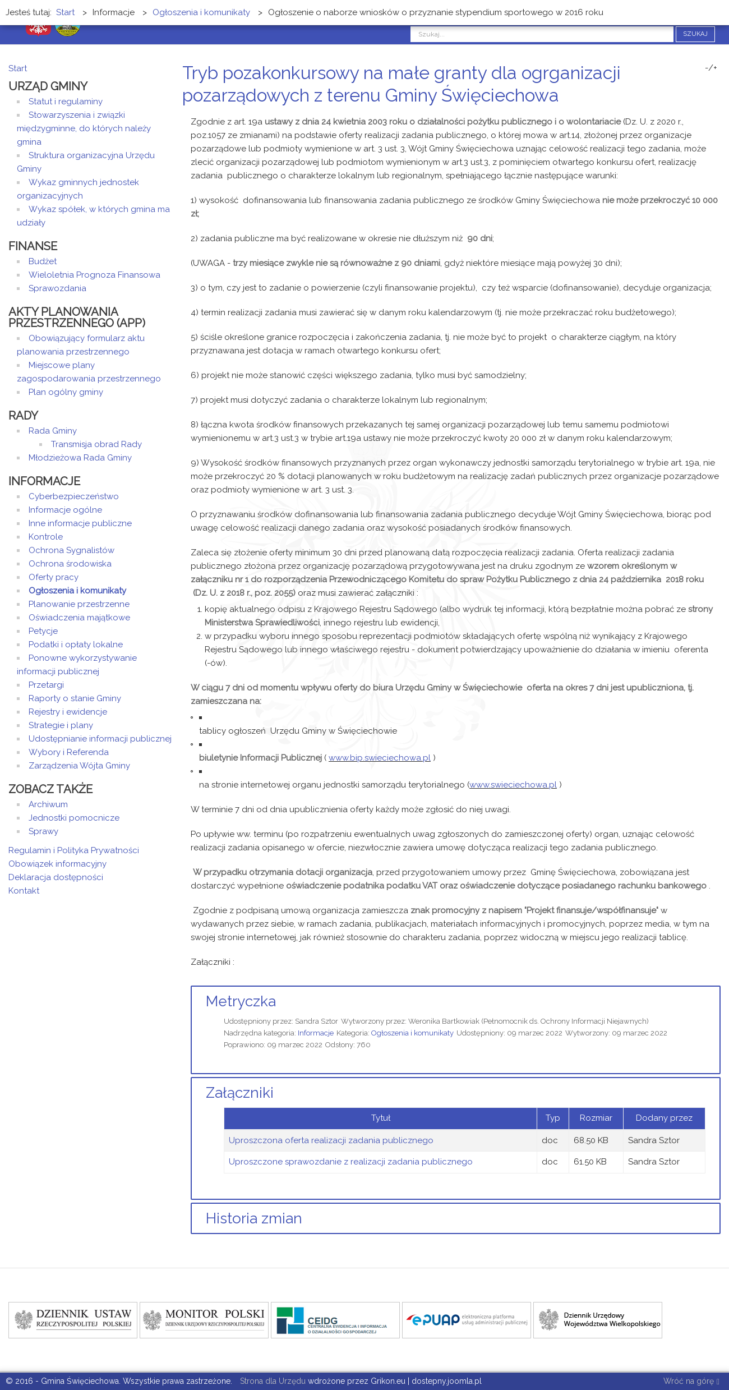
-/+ (711, 68)
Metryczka (241, 1001)
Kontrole (46, 537)
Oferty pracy (54, 577)
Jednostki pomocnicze (74, 818)
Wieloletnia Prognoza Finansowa (94, 275)
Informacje (316, 1033)
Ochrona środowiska (70, 564)
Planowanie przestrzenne (79, 604)
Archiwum (48, 804)
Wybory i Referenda (69, 752)
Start (17, 68)
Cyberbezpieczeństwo (74, 496)
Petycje (43, 631)
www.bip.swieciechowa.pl (380, 758)
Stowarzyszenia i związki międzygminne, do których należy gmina (84, 128)
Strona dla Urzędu (272, 1381)
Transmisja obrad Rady (96, 444)
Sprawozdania (57, 288)
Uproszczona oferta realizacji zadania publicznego (331, 1140)
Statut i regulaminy (66, 101)
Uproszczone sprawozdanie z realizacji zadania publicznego (351, 1162)
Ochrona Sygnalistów (71, 550)
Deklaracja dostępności (55, 877)
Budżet (43, 261)
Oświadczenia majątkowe (79, 618)
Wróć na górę (691, 1382)
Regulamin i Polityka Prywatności (73, 850)
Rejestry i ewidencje (68, 712)
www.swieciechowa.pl (513, 785)
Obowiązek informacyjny (57, 864)
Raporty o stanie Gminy (75, 698)
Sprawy (43, 831)
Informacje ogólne (65, 510)
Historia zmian (254, 1218)
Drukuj (704, 116)
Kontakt (23, 891)
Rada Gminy (53, 431)
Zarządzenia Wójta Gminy (79, 766)
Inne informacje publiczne (80, 523)
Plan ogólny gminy (66, 392)
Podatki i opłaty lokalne (76, 644)
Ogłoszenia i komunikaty (412, 1033)
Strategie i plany (61, 725)
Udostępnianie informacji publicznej (100, 739)
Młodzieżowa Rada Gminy (80, 458)
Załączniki (240, 1092)
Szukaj (695, 34)
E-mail (717, 116)
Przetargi (46, 685)
